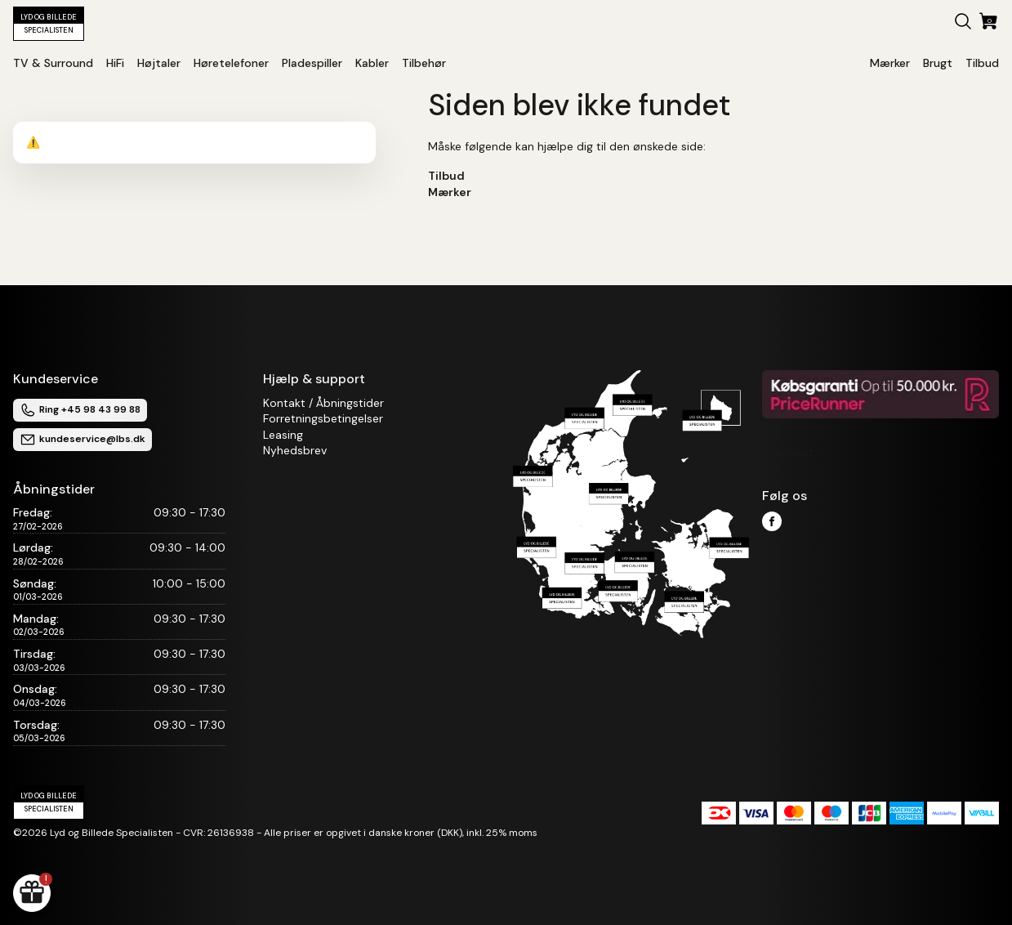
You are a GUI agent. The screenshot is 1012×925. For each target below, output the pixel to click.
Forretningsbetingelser (323, 418)
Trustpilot (788, 452)
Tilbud (446, 175)
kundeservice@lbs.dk (82, 439)
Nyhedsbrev (295, 450)
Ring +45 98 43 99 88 (80, 410)
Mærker (449, 192)
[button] (963, 23)
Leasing (283, 434)
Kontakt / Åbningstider (323, 402)
